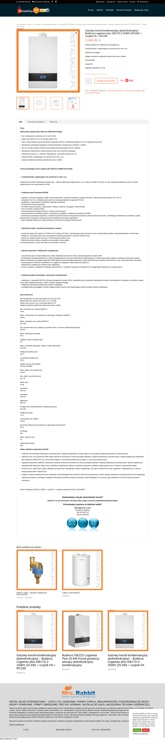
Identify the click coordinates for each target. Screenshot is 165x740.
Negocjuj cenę (141, 10)
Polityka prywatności (101, 730)
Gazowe (37, 24)
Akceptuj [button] (137, 730)
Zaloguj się (111, 2)
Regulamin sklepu (63, 730)
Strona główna (21, 24)
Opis (20, 122)
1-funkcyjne (62, 24)
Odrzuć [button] (145, 730)
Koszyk (132, 2)
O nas (91, 10)
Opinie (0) (53, 122)
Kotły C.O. (30, 24)
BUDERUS (71, 24)
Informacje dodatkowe (36, 122)
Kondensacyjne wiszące (49, 24)
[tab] (20, 122)
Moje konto (100, 2)
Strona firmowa (124, 10)
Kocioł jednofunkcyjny (93, 93)
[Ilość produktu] (88, 81)
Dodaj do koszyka (106, 81)
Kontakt (110, 10)
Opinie (100, 10)
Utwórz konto (122, 2)
